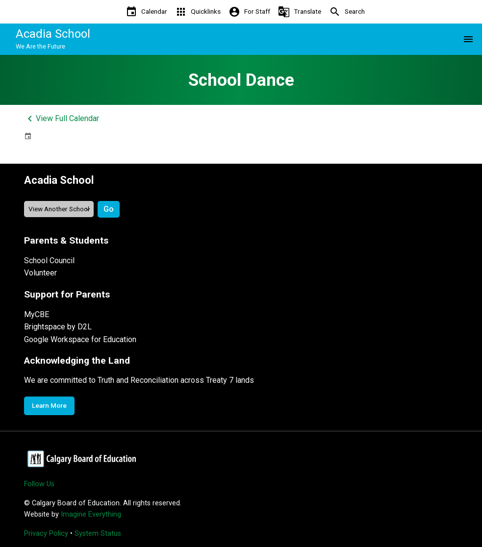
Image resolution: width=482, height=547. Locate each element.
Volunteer (40, 272)
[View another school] (59, 209)
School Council (49, 260)
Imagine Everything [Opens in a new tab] (91, 514)
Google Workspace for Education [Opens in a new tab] (80, 339)
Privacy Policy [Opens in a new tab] (46, 533)
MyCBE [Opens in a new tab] (36, 314)
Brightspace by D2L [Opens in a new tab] (58, 326)
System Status (98, 533)
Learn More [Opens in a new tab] (49, 405)
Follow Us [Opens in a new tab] (39, 484)
